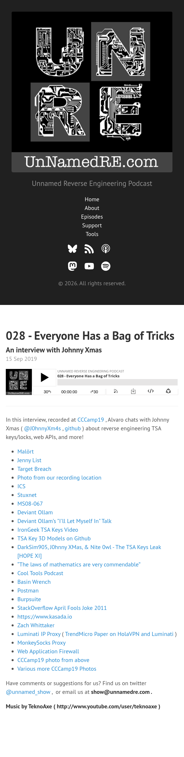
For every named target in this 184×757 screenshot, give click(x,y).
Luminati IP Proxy (39, 634)
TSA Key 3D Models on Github (54, 538)
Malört (25, 451)
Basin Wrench (34, 582)
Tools (91, 234)
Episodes (92, 216)
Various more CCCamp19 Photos (56, 668)
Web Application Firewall (48, 651)
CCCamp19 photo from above (53, 660)
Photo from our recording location (59, 477)
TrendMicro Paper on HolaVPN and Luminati (120, 634)
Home (92, 199)
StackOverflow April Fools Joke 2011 (62, 608)
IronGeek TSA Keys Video (47, 529)
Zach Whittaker (35, 625)
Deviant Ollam (35, 512)
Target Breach (34, 469)
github (74, 428)
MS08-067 (30, 503)
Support (92, 225)
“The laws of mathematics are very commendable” (79, 564)
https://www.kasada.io (44, 616)
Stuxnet (27, 495)
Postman (28, 590)
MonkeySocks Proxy (41, 642)
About (92, 208)
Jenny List (29, 460)
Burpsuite (29, 599)
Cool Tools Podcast (40, 573)
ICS (21, 486)
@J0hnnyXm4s (43, 428)
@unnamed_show (29, 692)
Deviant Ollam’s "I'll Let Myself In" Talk (64, 521)
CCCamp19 (91, 419)
